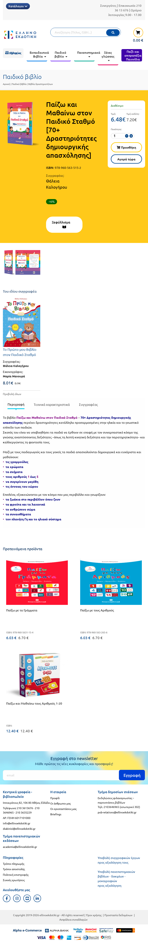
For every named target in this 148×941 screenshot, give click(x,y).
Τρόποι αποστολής (14, 869)
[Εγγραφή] (74, 775)
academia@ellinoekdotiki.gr (20, 846)
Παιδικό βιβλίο (19, 83)
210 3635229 (24, 812)
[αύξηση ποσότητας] (131, 136)
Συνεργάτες (108, 5)
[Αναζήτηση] (85, 32)
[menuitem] (13, 53)
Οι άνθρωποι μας (60, 803)
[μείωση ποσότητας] (126, 136)
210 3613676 (25, 808)
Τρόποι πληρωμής (13, 863)
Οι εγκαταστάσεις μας (63, 808)
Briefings (55, 814)
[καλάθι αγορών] (136, 34)
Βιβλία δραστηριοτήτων (40, 83)
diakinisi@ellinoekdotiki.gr (19, 828)
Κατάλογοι (17, 6)
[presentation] (16, 405)
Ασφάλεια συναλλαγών (73, 919)
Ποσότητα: (116, 129)
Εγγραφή (132, 775)
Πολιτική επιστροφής (16, 874)
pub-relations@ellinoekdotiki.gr (117, 812)
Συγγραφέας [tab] (88, 404)
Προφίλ (55, 798)
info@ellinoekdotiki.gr (16, 823)
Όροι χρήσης (94, 915)
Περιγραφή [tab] (16, 404)
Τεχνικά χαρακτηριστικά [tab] (52, 404)
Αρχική (6, 83)
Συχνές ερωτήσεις (14, 880)
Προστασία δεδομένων (118, 915)
